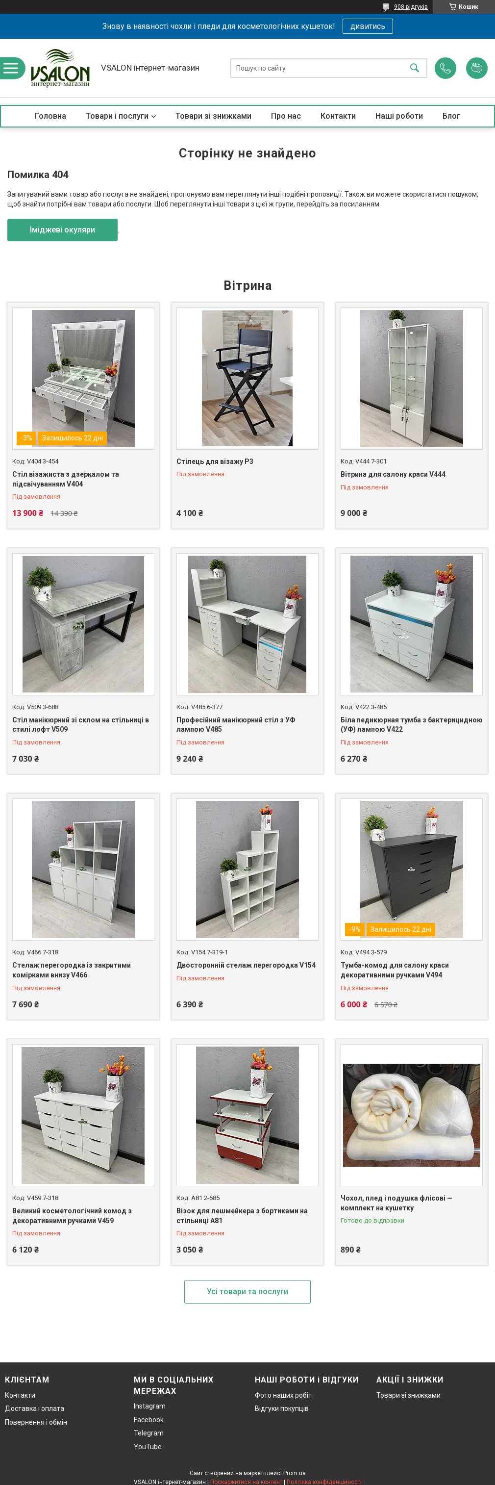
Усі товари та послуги (247, 1291)
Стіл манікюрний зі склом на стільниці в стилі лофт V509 (80, 725)
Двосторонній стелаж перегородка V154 (246, 965)
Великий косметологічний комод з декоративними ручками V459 (72, 1216)
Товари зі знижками (213, 116)
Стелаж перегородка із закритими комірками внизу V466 (71, 970)
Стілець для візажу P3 (214, 461)
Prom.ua (294, 1473)
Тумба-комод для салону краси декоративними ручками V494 (395, 970)
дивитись (367, 26)
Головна (50, 116)
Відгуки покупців (282, 1408)
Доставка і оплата (34, 1408)
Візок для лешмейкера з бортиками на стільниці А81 (242, 1216)
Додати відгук (477, 68)
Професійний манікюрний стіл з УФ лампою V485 (236, 725)
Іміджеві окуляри (62, 229)
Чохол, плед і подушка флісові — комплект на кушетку (396, 1203)
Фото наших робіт (283, 1395)
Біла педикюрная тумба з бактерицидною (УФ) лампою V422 (412, 725)
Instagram (150, 1406)
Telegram (149, 1433)
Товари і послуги (117, 116)
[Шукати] (414, 68)
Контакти (338, 116)
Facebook (149, 1420)
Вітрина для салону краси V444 (393, 474)
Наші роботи (399, 116)
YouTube (148, 1447)
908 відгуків (411, 6)
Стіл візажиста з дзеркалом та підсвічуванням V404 (65, 479)
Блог (451, 116)
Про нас (286, 116)
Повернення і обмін (36, 1422)
